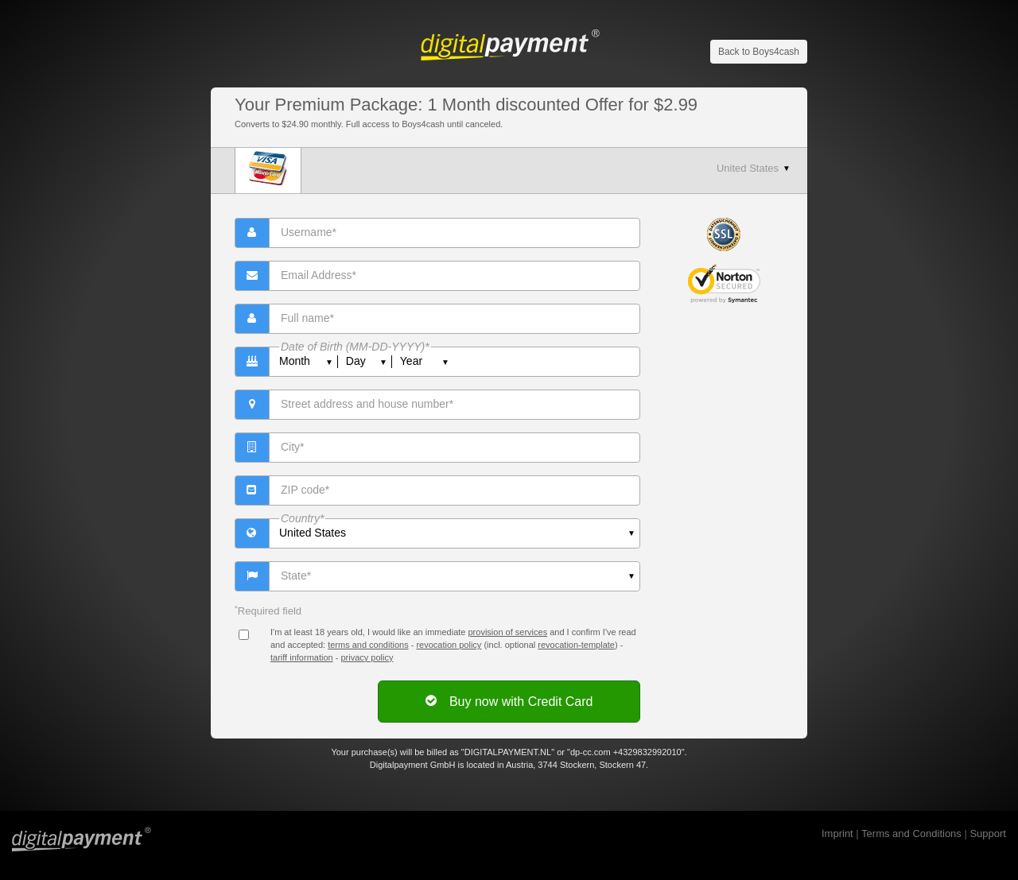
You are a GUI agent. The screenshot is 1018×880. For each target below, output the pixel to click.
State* (296, 575)
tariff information (301, 657)
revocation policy (448, 644)
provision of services (507, 632)
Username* (308, 232)
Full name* (307, 318)
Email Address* (318, 275)
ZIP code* (305, 489)
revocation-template (576, 644)
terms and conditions (368, 644)
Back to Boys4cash (758, 51)
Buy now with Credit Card (509, 701)
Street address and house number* (367, 403)
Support (987, 833)
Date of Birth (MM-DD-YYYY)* (355, 346)
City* (293, 446)
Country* (302, 518)
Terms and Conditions (911, 833)
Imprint (837, 833)
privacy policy (366, 657)
